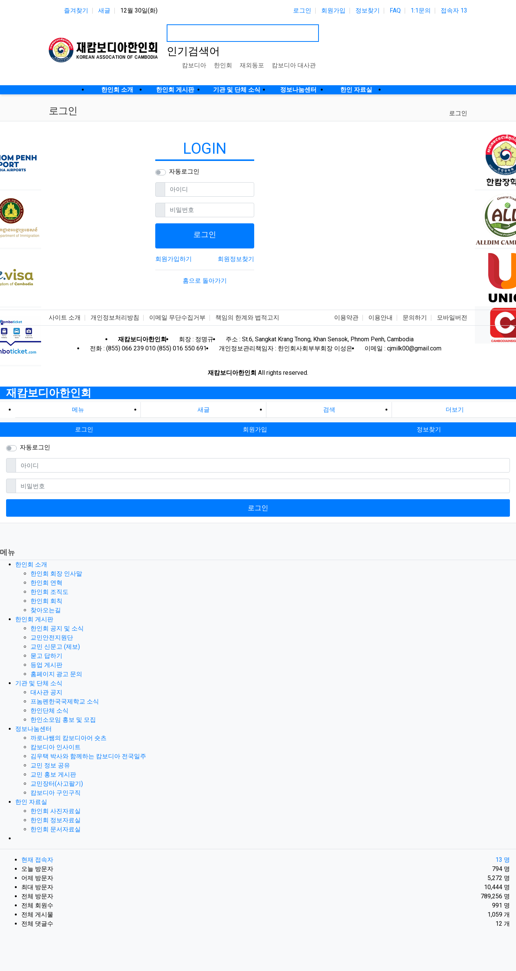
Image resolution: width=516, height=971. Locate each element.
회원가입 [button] (255, 429)
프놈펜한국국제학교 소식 (64, 701)
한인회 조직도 (49, 591)
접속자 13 (454, 10)
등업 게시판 (46, 665)
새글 (104, 10)
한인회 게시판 (34, 619)
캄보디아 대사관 (294, 65)
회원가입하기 (173, 259)
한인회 (223, 65)
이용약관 (346, 317)
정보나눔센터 (33, 728)
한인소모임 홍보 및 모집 (63, 719)
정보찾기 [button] (429, 429)
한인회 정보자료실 (55, 820)
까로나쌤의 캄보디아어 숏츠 (68, 738)
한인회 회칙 (46, 601)
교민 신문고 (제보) (55, 646)
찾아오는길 (45, 610)
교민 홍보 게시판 (53, 774)
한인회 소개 (31, 564)
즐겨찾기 (76, 10)
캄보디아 (194, 65)
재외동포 (252, 65)
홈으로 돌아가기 (205, 280)
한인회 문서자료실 (55, 829)
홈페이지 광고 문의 (56, 674)
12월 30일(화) (139, 10)
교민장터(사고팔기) (56, 783)
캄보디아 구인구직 (55, 792)
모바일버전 (452, 317)
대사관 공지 (46, 692)
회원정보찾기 (236, 259)
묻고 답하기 (46, 655)
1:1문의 (421, 10)
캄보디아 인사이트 (55, 747)
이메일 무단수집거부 (177, 317)
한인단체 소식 (49, 710)
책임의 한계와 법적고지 (247, 317)
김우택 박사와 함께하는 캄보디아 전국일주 (88, 756)
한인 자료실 (31, 801)
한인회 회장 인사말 (56, 573)
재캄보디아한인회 (48, 393)
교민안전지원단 (51, 637)
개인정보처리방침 (115, 317)
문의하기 (415, 317)
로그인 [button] (84, 429)
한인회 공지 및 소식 (57, 628)
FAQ (395, 10)
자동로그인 (184, 171)
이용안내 (380, 317)
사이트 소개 (65, 317)
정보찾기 (367, 10)
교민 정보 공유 (50, 765)
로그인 (302, 10)
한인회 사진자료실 (55, 811)
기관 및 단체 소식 (38, 683)
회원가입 (333, 10)
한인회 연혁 (46, 582)
